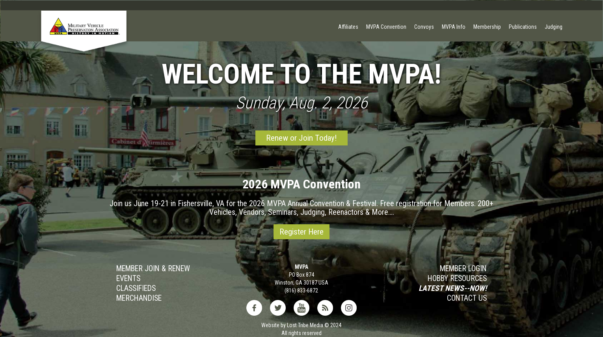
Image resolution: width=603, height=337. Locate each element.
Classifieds (136, 288)
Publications (523, 27)
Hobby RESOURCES (457, 279)
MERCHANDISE (139, 298)
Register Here (301, 231)
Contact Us (467, 298)
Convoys (424, 27)
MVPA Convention (386, 27)
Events (128, 279)
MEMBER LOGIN (463, 269)
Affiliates (348, 27)
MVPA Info (453, 27)
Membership (487, 27)
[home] (84, 38)
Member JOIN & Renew (153, 269)
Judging (553, 27)
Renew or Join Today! (301, 138)
